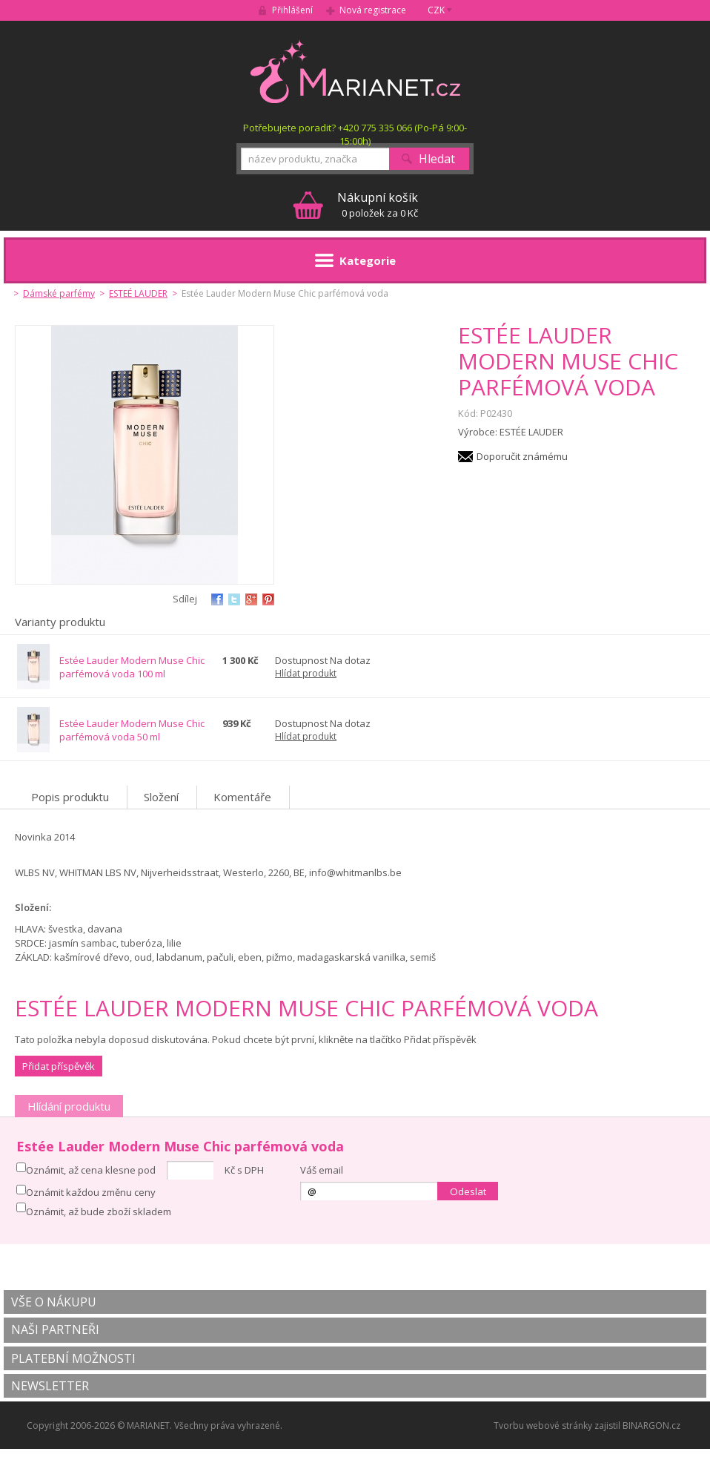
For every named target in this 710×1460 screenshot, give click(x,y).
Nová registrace (372, 10)
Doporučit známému (522, 456)
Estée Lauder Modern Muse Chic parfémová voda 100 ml (132, 667)
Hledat (437, 159)
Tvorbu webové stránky (543, 1425)
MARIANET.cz (355, 71)
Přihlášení (292, 10)
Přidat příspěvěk (58, 1066)
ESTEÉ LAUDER (138, 293)
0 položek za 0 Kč (377, 204)
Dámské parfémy (59, 293)
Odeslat (468, 1191)
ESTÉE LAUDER (531, 431)
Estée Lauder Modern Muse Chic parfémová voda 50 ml (132, 730)
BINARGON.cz (651, 1425)
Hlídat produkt (305, 673)
